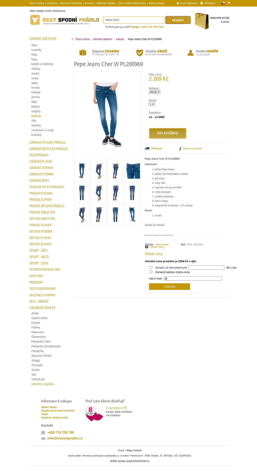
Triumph (36, 365)
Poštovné (52, 3)
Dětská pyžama (40, 231)
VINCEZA (38, 379)
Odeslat (169, 287)
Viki (33, 374)
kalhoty (36, 115)
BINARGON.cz (141, 461)
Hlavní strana (49, 407)
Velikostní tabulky (105, 3)
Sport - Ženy (38, 263)
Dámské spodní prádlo (47, 142)
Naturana (37, 332)
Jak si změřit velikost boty (132, 3)
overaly (36, 49)
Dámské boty (39, 180)
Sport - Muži (39, 257)
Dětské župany (40, 244)
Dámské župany (41, 168)
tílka (34, 45)
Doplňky (36, 276)
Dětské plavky (40, 238)
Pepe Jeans (162, 244)
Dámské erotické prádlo (48, 149)
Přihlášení (210, 3)
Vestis (35, 369)
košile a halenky (42, 63)
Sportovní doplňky (44, 269)
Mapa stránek (134, 450)
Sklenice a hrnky (42, 295)
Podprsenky (39, 155)
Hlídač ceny (157, 246)
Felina (35, 327)
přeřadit (36, 282)
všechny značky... (43, 383)
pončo (35, 96)
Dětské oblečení (42, 219)
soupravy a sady (42, 129)
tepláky (36, 125)
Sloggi (35, 360)
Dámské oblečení (42, 38)
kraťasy (36, 134)
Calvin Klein (39, 317)
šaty (34, 101)
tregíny (36, 111)
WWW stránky (118, 461)
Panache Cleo (41, 341)
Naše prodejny (157, 3)
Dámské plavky (40, 161)
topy (34, 59)
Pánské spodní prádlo (46, 206)
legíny (35, 106)
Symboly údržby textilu (54, 417)
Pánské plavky (40, 225)
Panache (37, 350)
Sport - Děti (38, 250)
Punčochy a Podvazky (46, 187)
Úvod (121, 450)
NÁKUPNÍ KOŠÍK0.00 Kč (219, 20)
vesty (35, 78)
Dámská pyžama (41, 174)
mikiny (35, 68)
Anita (34, 313)
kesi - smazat (39, 301)
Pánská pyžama (40, 193)
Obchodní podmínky (71, 3)
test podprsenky (42, 288)
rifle (33, 120)
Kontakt (89, 3)
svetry (35, 73)
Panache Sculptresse (45, 346)
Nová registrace (188, 3)
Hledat (178, 20)
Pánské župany (40, 199)
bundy (35, 87)
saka (34, 82)
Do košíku (167, 133)
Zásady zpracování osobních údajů (58, 412)
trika (34, 54)
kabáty (35, 92)
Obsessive (38, 336)
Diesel (35, 322)
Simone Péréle (41, 355)
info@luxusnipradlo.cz (64, 438)
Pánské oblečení (42, 212)
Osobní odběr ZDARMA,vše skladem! (122, 411)
